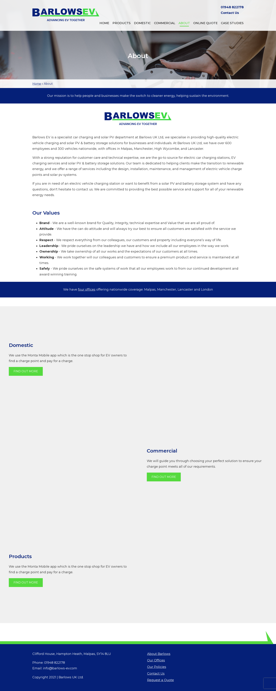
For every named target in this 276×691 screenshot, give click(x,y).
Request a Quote (160, 680)
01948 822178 (232, 7)
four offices (86, 289)
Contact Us (230, 13)
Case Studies (232, 23)
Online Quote (205, 23)
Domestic (142, 23)
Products (121, 23)
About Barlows (158, 654)
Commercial (164, 23)
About (184, 23)
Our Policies (156, 667)
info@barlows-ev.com (60, 668)
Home (104, 23)
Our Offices (156, 660)
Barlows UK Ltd (71, 677)
